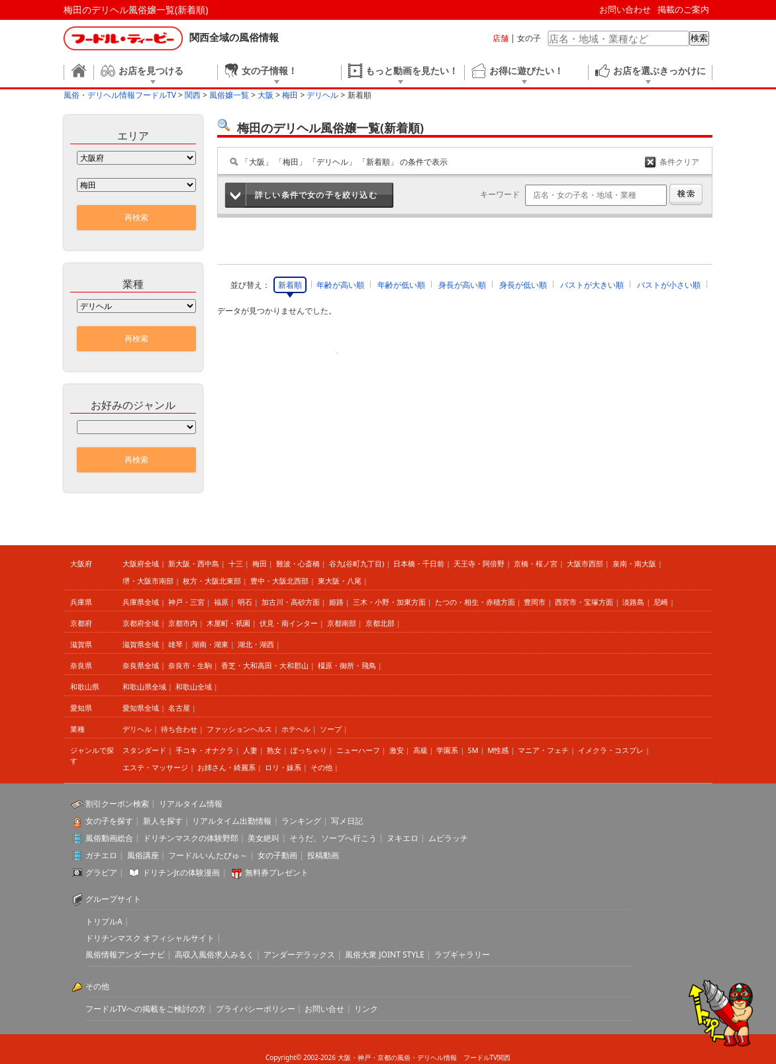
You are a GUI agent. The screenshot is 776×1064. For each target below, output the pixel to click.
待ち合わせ (179, 729)
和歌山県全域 (144, 686)
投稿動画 (323, 855)
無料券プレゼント (277, 872)
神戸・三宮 (186, 602)
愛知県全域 (140, 708)
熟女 (274, 750)
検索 (699, 38)
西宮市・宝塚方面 (584, 602)
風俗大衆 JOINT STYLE (384, 954)
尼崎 (661, 602)
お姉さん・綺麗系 (226, 767)
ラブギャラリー (462, 954)
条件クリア (679, 161)
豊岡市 (535, 602)
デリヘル (137, 729)
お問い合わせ (625, 9)
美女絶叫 (263, 838)
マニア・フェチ (543, 750)
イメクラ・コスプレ (611, 750)
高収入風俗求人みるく (214, 954)
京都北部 (380, 623)
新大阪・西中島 (193, 563)
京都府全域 (140, 623)
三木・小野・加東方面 (389, 602)
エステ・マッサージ (155, 767)
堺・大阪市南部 (147, 581)
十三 (235, 563)
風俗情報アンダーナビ (125, 954)
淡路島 (633, 602)
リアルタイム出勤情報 (231, 820)
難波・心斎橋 (298, 563)
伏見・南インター (289, 623)
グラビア (101, 872)
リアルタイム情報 (190, 803)
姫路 (336, 602)
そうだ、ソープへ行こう (333, 838)
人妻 (250, 750)
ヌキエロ (402, 838)
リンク (366, 1008)
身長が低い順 (523, 284)
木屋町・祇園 (228, 623)
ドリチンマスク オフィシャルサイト (150, 938)
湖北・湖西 (256, 644)
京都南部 (341, 623)
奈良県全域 (140, 665)
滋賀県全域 (140, 644)
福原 (221, 602)
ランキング (301, 820)
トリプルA (103, 921)
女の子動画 (277, 855)
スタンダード (144, 750)
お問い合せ (324, 1008)
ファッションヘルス (239, 729)
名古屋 (179, 708)
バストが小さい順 (669, 284)
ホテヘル (296, 729)
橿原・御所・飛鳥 (347, 665)
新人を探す (163, 820)
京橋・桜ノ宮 (536, 563)
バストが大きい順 (592, 284)
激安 (396, 750)
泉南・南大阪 (634, 563)
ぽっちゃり (309, 750)
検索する (686, 194)
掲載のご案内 (683, 9)
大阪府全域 (140, 563)
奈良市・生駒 (190, 665)
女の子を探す (109, 820)
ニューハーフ (358, 750)
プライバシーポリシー (255, 1008)
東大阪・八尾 (340, 581)
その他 (321, 767)
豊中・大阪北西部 (279, 581)
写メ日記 (347, 820)
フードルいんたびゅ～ (208, 855)
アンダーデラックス (299, 954)
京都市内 (182, 623)
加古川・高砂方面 (291, 602)
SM (472, 750)
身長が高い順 (462, 284)
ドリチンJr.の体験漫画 (181, 872)
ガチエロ (101, 855)
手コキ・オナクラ (204, 750)
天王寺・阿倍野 (479, 563)
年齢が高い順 (340, 284)
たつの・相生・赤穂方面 (475, 602)
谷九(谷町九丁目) (357, 563)
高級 (420, 750)
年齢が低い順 (401, 284)
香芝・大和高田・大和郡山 (265, 665)
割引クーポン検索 (117, 803)
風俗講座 (143, 855)
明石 (245, 602)
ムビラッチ (448, 838)
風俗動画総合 (109, 838)
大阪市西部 (585, 563)
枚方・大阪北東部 (212, 581)
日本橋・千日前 (418, 563)
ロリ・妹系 (283, 767)
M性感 (498, 750)
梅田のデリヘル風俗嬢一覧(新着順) (136, 9)
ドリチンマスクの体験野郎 (190, 838)
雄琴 (175, 644)
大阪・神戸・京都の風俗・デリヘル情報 (397, 1057)
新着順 (290, 284)
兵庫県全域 (140, 602)
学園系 (447, 750)
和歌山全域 (193, 686)
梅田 (259, 563)
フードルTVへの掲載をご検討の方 (145, 1008)
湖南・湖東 (210, 644)
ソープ (331, 729)
